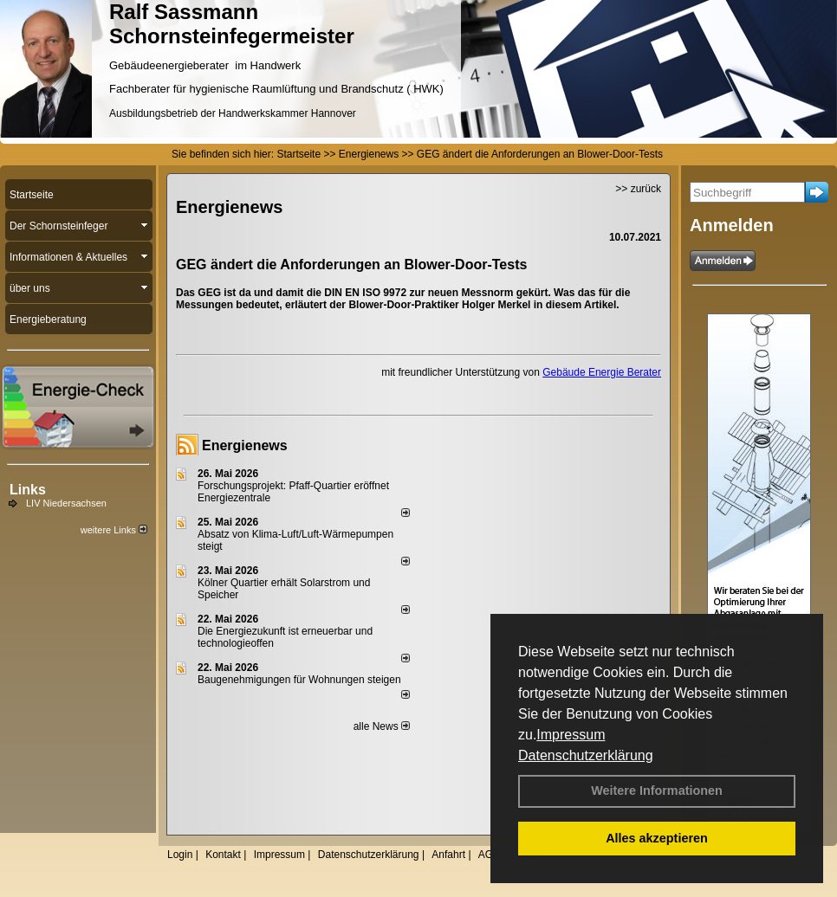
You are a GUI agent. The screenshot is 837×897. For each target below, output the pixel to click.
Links (28, 489)
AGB (489, 855)
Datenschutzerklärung (585, 755)
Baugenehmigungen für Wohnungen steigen (299, 680)
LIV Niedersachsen (66, 503)
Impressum (570, 734)
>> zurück (638, 189)
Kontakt (223, 855)
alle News (382, 726)
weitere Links (114, 530)
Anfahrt (448, 855)
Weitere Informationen (657, 790)
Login (179, 855)
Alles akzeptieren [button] (657, 838)
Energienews (245, 445)
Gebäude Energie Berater (601, 372)
